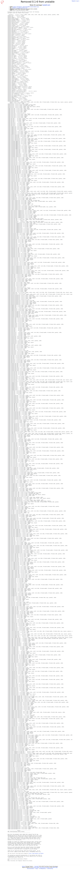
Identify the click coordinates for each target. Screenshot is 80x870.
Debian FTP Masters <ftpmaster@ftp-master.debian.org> (26, 6)
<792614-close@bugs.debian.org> (20, 7)
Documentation (30, 868)
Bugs (37, 868)
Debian (23, 866)
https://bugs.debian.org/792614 (36, 853)
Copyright (36, 866)
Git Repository (42, 868)
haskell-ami (46, 5)
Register (74, 1)
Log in (77, 1)
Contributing (50, 868)
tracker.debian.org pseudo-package (41, 867)
